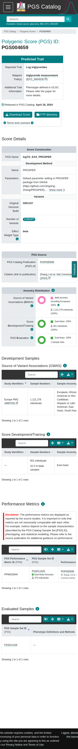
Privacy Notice (14, 744)
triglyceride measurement (42, 75)
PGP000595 (47, 262)
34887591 (9, 403)
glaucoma (34, 24)
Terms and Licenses (18, 122)
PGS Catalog (10, 31)
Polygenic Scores (28, 31)
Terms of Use (35, 744)
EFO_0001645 (51, 24)
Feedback (74, 269)
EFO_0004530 (35, 79)
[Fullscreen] (62, 374)
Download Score (18, 114)
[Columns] (60, 443)
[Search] (41, 374)
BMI (42, 24)
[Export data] (70, 374)
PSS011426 (38, 571)
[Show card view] (45, 549)
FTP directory (47, 114)
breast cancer (23, 24)
